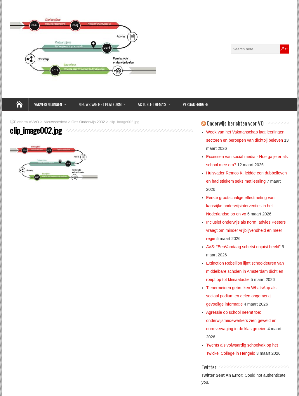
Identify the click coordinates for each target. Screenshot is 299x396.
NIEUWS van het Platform (100, 104)
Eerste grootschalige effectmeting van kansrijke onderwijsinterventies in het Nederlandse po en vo (240, 205)
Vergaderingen (195, 104)
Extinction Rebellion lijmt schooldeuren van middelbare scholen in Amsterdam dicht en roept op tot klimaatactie (245, 271)
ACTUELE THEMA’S (152, 104)
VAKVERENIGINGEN (48, 104)
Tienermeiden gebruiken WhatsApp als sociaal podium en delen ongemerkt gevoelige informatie (241, 295)
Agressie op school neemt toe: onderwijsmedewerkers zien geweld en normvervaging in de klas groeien (241, 320)
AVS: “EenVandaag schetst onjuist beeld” (243, 246)
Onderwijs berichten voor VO (235, 123)
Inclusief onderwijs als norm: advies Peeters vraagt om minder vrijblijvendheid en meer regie (246, 230)
